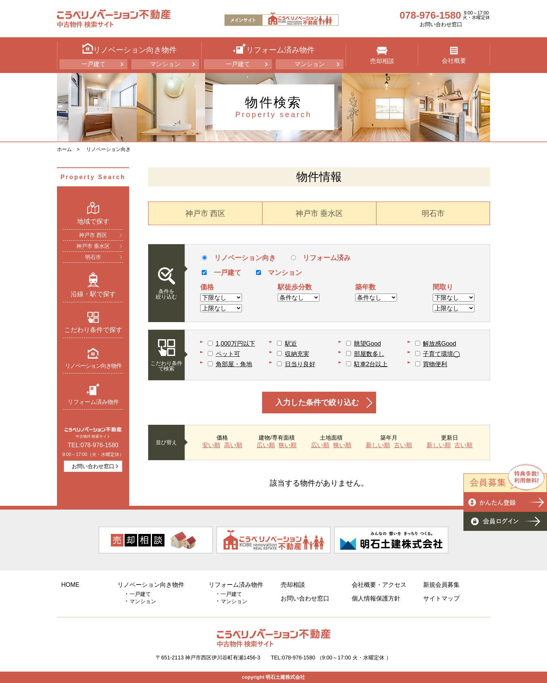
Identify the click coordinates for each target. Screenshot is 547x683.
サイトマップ (441, 598)
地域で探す (93, 213)
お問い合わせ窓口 (441, 24)
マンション (165, 64)
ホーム (64, 149)
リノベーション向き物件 (93, 358)
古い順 (403, 445)
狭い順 (287, 445)
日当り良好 (300, 364)
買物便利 (435, 364)
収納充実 (297, 354)
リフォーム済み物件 (93, 394)
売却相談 (382, 55)
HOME (70, 584)
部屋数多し (369, 354)
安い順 (211, 445)
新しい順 (378, 445)
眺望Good (367, 343)
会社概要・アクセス (379, 584)
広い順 (266, 445)
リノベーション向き (108, 149)
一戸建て (93, 64)
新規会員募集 (441, 584)
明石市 (93, 257)
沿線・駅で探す (93, 284)
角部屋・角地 (234, 364)
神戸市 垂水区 (93, 246)
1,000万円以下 (235, 343)
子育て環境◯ (441, 354)
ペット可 (228, 354)
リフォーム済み (321, 258)
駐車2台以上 (371, 364)
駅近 (291, 343)
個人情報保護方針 (376, 598)
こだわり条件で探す (93, 322)
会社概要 (454, 55)
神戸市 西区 (93, 235)
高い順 (233, 445)
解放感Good (439, 343)
